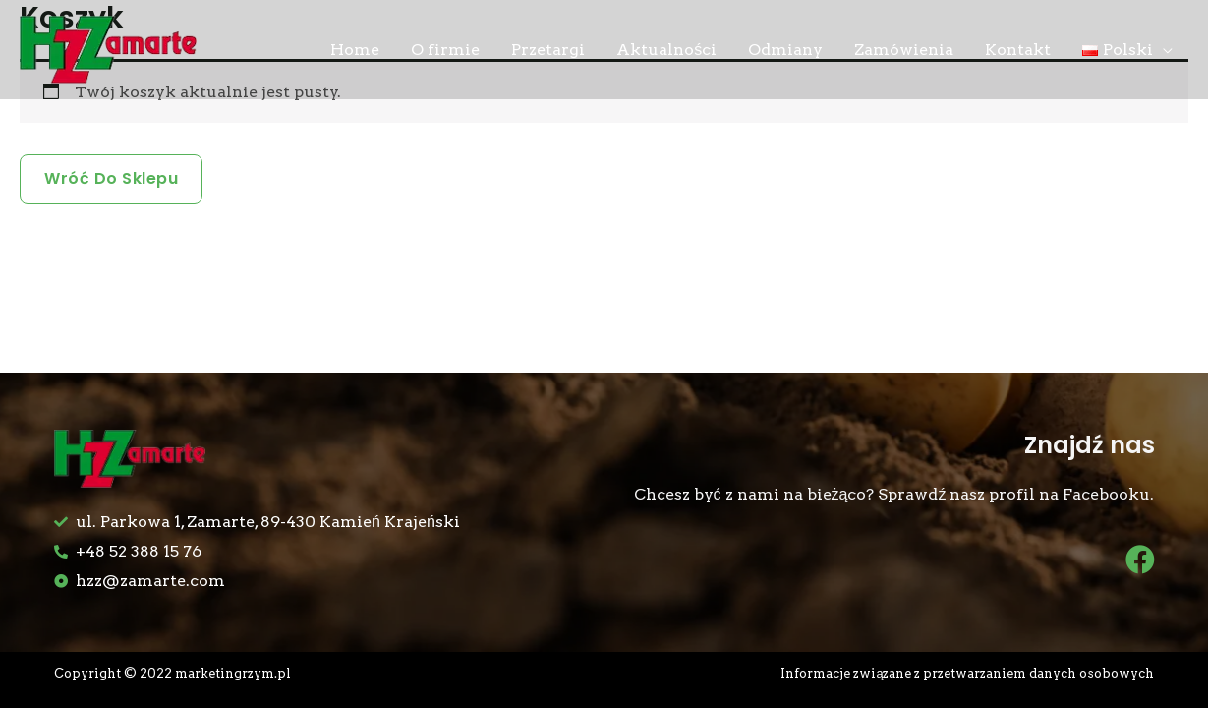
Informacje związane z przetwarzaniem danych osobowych (967, 673)
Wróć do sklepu (111, 178)
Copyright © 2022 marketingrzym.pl (172, 673)
